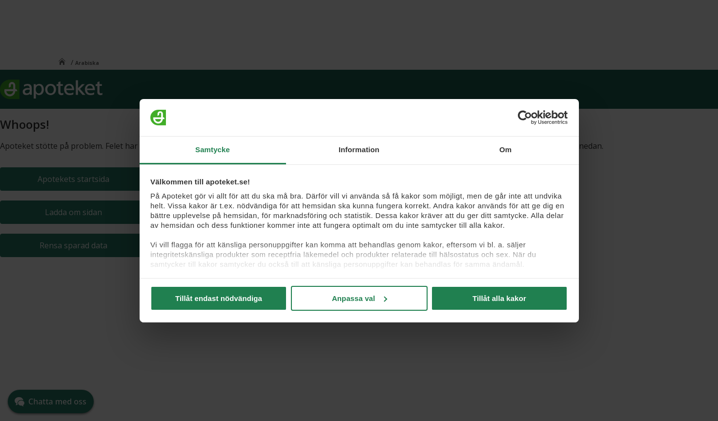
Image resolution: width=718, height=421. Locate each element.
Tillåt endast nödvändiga (218, 298)
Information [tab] (359, 149)
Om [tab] (505, 149)
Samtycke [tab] (212, 149)
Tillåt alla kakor (499, 298)
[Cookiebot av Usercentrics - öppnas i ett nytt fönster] (525, 117)
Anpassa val (359, 298)
